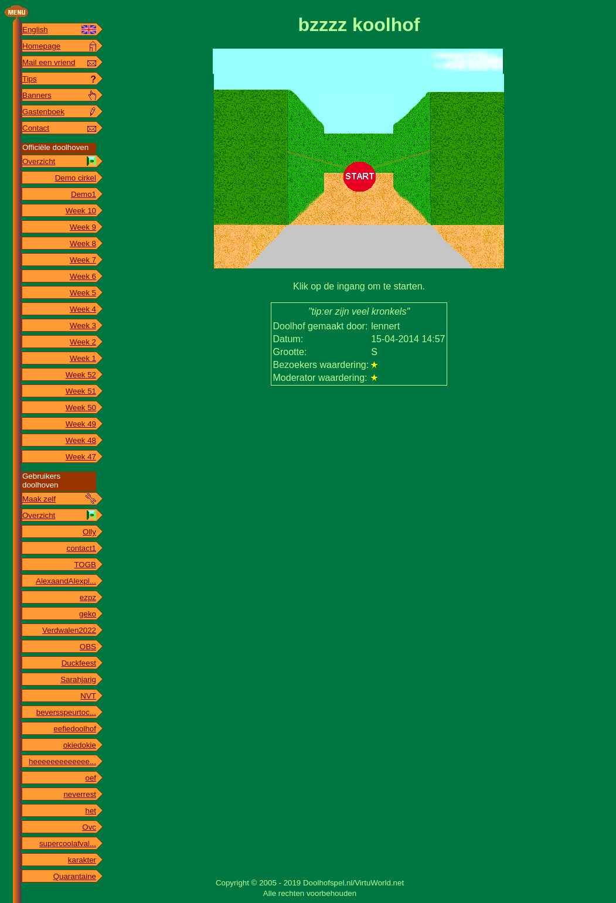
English (35, 29)
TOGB (85, 564)
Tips (29, 78)
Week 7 (83, 259)
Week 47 (81, 456)
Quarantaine (74, 876)
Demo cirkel (75, 177)
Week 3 (83, 325)
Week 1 (83, 358)
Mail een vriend (48, 62)
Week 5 (83, 292)
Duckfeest (79, 663)
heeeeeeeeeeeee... (62, 761)
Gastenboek (43, 111)
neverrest (79, 794)
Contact (35, 128)
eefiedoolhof (74, 728)
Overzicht (38, 161)
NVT (88, 695)
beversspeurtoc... (66, 712)
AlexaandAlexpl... (66, 581)
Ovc (89, 827)
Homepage (41, 46)
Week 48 (81, 440)
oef (90, 777)
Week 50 (81, 407)
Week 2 (83, 342)
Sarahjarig (78, 679)
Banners (37, 95)
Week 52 (81, 374)
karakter (82, 860)
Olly (89, 531)
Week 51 (81, 391)
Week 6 (83, 276)
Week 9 (83, 227)
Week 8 (83, 243)
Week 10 (81, 210)
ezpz (88, 597)
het (90, 810)
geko (87, 613)
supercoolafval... (67, 843)
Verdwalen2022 (69, 630)
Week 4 (83, 309)
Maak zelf (39, 499)
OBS (88, 646)
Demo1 (83, 194)
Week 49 (81, 424)
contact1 (81, 548)
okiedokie (79, 745)
